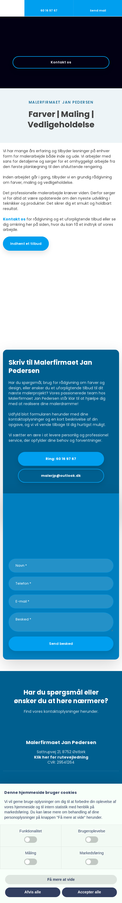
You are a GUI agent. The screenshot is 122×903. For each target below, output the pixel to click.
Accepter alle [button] (89, 892)
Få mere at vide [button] (61, 879)
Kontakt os (14, 219)
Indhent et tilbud (26, 243)
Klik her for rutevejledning (61, 757)
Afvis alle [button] (32, 892)
